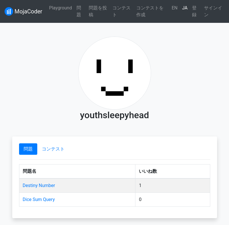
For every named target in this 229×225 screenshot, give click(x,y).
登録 (194, 11)
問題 (79, 11)
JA (184, 8)
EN (175, 8)
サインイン (213, 11)
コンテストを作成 (150, 11)
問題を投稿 (98, 11)
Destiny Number (39, 185)
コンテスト (121, 11)
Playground (60, 8)
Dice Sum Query (39, 199)
